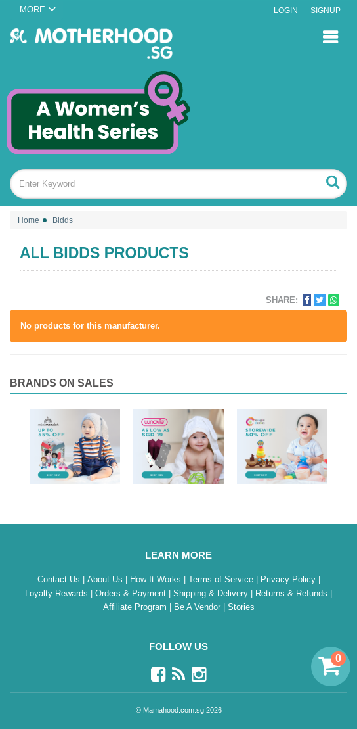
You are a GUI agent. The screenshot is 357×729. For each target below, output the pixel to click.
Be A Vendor (198, 607)
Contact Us (60, 579)
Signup (325, 10)
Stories (241, 607)
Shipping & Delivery (212, 593)
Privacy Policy (289, 579)
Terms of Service (222, 579)
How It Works (157, 579)
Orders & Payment (132, 593)
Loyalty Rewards (58, 593)
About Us (106, 579)
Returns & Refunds (292, 593)
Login (286, 10)
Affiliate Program (136, 607)
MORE (32, 9)
